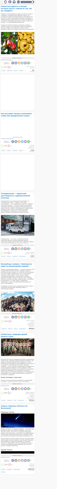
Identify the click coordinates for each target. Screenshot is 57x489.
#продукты (31, 66)
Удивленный (31, 468)
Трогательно (21, 400)
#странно (32, 68)
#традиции (31, 395)
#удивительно (31, 147)
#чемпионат (31, 326)
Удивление (9, 70)
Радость (21, 70)
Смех (15, 400)
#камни (28, 320)
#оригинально (31, 323)
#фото (27, 252)
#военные (32, 396)
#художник (32, 252)
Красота (16, 70)
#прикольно (31, 146)
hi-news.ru (8, 457)
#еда (28, 66)
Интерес (3, 70)
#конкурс (32, 320)
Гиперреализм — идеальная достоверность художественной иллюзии (15, 195)
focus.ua (7, 385)
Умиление (15, 150)
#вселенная (31, 465)
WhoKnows (31, 328)
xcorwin (32, 150)
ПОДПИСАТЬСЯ (26, 2)
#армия (27, 392)
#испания (27, 393)
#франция (32, 392)
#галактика (31, 464)
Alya (33, 70)
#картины (27, 253)
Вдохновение (22, 256)
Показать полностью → (17, 58)
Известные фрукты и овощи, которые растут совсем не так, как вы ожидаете (16, 8)
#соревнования (30, 324)
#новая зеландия (30, 397)
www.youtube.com (9, 138)
